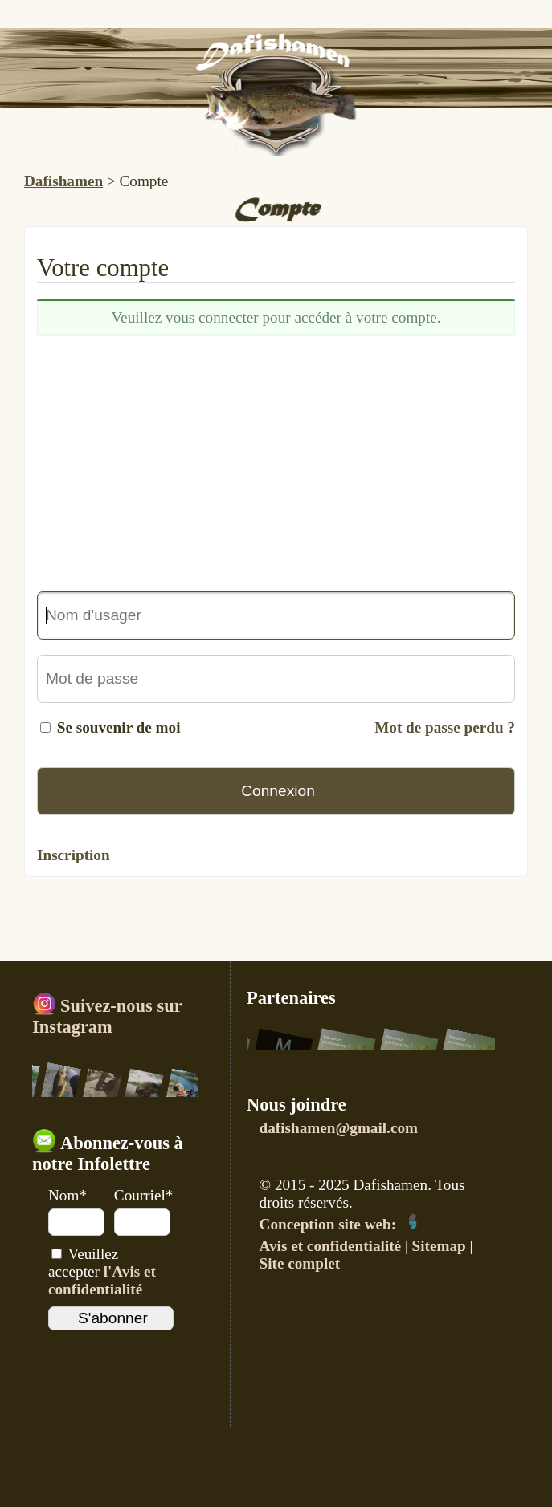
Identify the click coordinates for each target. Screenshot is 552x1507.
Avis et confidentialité (331, 1245)
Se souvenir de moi (119, 727)
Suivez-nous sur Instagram (107, 1016)
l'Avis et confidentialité (102, 1280)
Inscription (73, 855)
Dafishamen (63, 181)
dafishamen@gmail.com (339, 1127)
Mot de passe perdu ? (444, 727)
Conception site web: (340, 1224)
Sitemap (439, 1245)
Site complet (300, 1263)
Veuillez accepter (102, 1271)
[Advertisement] (276, 463)
